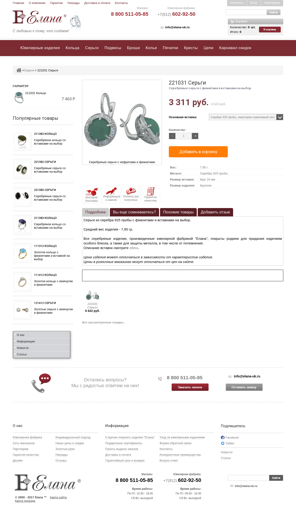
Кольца (72, 48)
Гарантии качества (150, 194)
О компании (37, 3)
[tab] (95, 212)
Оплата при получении (131, 194)
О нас (21, 335)
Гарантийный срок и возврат (125, 460)
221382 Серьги (45, 162)
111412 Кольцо (45, 275)
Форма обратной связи (175, 443)
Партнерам (272, 2)
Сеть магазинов (24, 443)
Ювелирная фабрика (27, 437)
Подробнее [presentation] (95, 212)
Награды (74, 3)
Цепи (208, 48)
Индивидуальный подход (73, 437)
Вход (253, 2)
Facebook (232, 437)
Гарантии (56, 3)
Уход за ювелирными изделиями (182, 437)
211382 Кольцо (45, 134)
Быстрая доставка (91, 194)
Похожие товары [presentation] (178, 212)
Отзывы (61, 460)
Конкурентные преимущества (180, 454)
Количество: (177, 130)
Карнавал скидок (235, 48)
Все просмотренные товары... (104, 322)
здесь (134, 248)
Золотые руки (65, 449)
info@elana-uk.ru (177, 27)
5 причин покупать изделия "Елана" (130, 437)
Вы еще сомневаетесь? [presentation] (134, 212)
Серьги (92, 48)
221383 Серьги (45, 190)
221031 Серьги (92, 305)
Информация (26, 341)
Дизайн (18, 460)
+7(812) (176, 14)
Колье (151, 48)
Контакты (121, 3)
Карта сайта (58, 497)
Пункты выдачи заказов (121, 449)
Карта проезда (25, 501)
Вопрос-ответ (169, 460)
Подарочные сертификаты (123, 443)
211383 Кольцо (45, 218)
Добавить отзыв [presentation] (215, 212)
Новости (22, 348)
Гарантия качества (26, 454)
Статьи (22, 354)
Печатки (170, 48)
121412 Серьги (45, 303)
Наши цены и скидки (70, 443)
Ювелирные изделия (40, 48)
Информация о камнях (111, 194)
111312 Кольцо (45, 246)
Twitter (229, 443)
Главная (18, 3)
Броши (133, 48)
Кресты (191, 48)
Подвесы (112, 48)
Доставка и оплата (97, 3)
